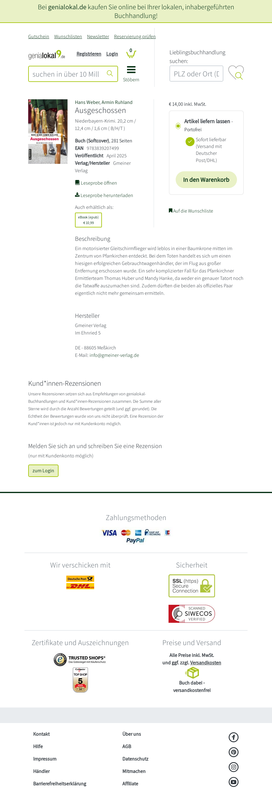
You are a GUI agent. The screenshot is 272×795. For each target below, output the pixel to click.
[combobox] (66, 73)
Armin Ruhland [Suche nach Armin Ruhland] (117, 102)
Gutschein (38, 36)
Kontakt (41, 734)
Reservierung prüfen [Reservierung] (135, 36)
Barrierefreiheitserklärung (59, 783)
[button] (131, 76)
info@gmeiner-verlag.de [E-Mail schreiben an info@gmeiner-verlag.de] (114, 355)
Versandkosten (205, 662)
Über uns (131, 734)
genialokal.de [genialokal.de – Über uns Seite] (67, 6)
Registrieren (89, 54)
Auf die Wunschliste (191, 211)
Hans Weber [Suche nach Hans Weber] (87, 102)
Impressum (44, 759)
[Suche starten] (110, 73)
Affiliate (130, 783)
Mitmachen (134, 771)
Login (112, 54)
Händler (41, 771)
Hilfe (38, 746)
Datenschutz (135, 759)
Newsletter (98, 36)
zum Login (43, 470)
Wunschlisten (68, 36)
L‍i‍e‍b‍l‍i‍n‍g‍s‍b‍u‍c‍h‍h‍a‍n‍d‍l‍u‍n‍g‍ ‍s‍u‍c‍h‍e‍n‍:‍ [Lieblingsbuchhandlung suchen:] (197, 56)
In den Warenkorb (206, 180)
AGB (126, 746)
